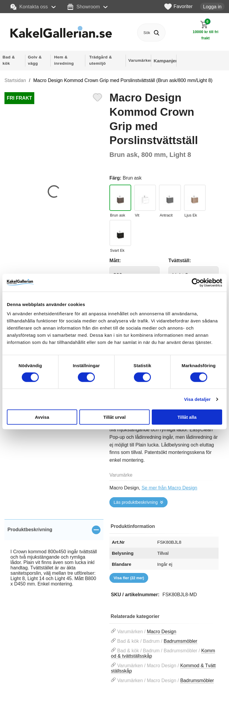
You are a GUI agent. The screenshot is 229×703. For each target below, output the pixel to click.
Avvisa (42, 417)
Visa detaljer (197, 398)
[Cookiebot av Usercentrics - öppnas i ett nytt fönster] (196, 282)
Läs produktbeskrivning (136, 502)
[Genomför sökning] (156, 32)
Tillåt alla (186, 417)
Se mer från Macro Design (169, 487)
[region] (53, 529)
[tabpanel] (53, 559)
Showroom (83, 7)
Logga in (212, 6)
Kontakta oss (29, 7)
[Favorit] (97, 96)
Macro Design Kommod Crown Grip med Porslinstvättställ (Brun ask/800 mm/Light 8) (123, 80)
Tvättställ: (179, 260)
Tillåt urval (114, 417)
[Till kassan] (205, 30)
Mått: (115, 260)
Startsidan (15, 80)
